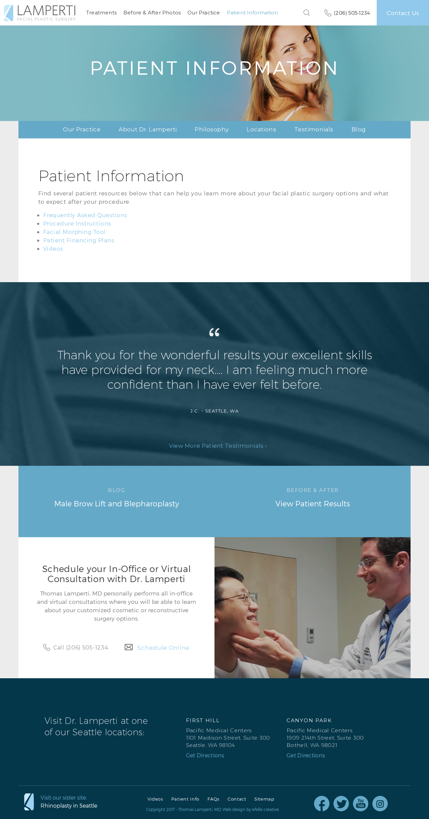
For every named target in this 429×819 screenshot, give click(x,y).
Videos (53, 248)
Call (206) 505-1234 (80, 647)
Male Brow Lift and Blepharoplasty (116, 497)
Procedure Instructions (77, 223)
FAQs (213, 799)
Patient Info (185, 799)
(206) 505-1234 (352, 13)
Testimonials (313, 129)
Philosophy (212, 129)
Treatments (101, 12)
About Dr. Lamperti (148, 129)
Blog (359, 129)
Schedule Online (163, 647)
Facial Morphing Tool (74, 231)
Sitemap (264, 799)
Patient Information (252, 12)
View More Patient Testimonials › (218, 446)
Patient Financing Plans (78, 240)
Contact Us (403, 12)
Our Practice (203, 12)
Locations (261, 129)
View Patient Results (312, 497)
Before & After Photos (152, 12)
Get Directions (205, 755)
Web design (234, 809)
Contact (237, 799)
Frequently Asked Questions (85, 214)
